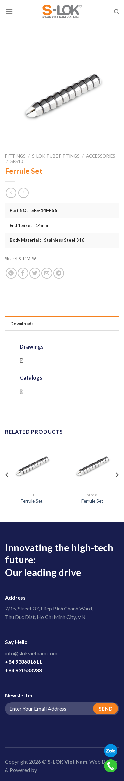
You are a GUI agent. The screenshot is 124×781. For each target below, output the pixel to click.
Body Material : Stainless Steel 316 (47, 240)
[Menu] (9, 11)
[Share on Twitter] (34, 273)
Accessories (100, 156)
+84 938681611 (23, 661)
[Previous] (7, 474)
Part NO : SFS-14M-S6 (33, 210)
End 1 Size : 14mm (29, 225)
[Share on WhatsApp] (11, 273)
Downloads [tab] (21, 323)
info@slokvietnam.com (31, 653)
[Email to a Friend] (46, 273)
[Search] (116, 11)
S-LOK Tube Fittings (56, 156)
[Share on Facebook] (23, 273)
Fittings (15, 156)
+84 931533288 (23, 670)
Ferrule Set (32, 501)
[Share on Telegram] (58, 273)
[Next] (116, 474)
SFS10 (16, 161)
